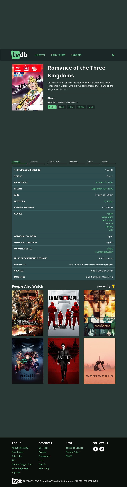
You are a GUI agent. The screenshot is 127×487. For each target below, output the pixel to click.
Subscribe (17, 455)
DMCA (69, 455)
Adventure (107, 216)
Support (76, 55)
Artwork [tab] (74, 161)
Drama (109, 223)
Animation (108, 220)
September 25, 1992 (102, 188)
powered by (106, 286)
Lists (41, 460)
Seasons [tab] (34, 161)
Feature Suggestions (22, 464)
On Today (43, 447)
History (109, 226)
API (13, 460)
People (42, 464)
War (111, 229)
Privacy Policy (73, 451)
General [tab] (16, 161)
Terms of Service (74, 447)
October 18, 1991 (104, 182)
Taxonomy (44, 468)
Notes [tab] (105, 161)
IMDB (110, 248)
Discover (40, 55)
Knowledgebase (20, 468)
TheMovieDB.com (104, 251)
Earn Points (58, 55)
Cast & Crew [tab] (54, 161)
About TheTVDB (20, 447)
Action (110, 213)
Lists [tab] (90, 161)
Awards (42, 451)
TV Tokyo (108, 201)
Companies (44, 455)
